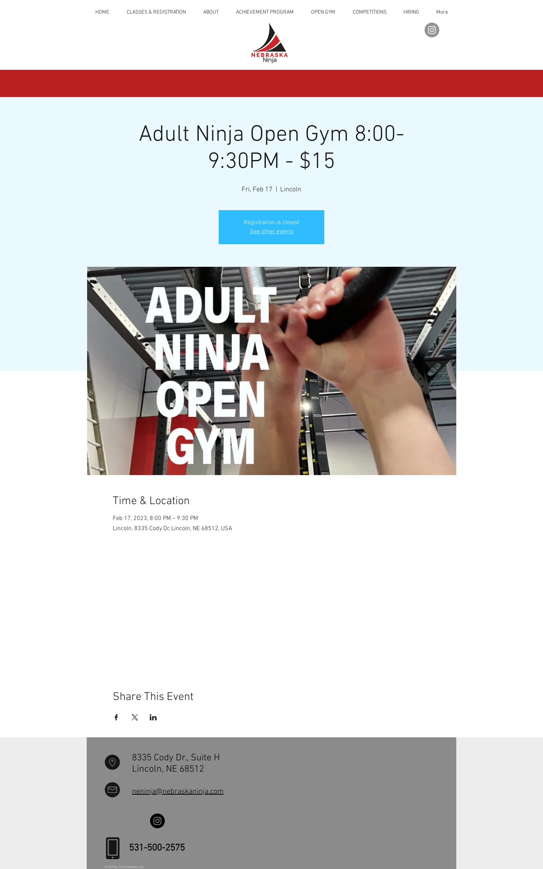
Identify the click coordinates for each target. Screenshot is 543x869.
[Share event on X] (134, 717)
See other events (271, 231)
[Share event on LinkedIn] (153, 717)
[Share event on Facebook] (116, 717)
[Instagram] (432, 30)
